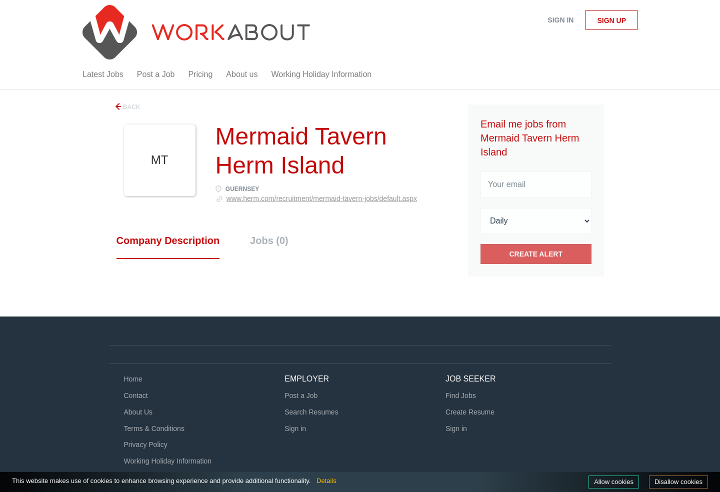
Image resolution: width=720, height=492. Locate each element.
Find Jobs (461, 396)
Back (131, 107)
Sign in (561, 20)
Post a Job (301, 396)
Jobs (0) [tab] (269, 240)
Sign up (611, 20)
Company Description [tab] (168, 240)
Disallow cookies (678, 482)
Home (133, 379)
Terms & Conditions (154, 428)
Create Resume (470, 412)
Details (326, 480)
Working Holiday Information (168, 461)
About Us (138, 412)
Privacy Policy (146, 444)
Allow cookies (614, 482)
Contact (136, 396)
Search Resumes (311, 412)
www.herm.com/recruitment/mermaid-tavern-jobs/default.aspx (321, 198)
